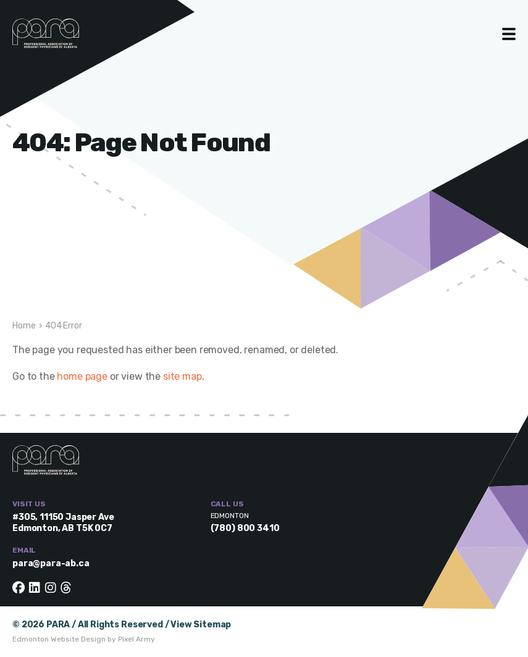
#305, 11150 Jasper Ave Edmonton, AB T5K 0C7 (63, 523)
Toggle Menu (509, 34)
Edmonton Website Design (59, 639)
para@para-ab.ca (51, 563)
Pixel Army (136, 639)
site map (182, 376)
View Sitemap (200, 624)
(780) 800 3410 (245, 528)
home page (82, 376)
